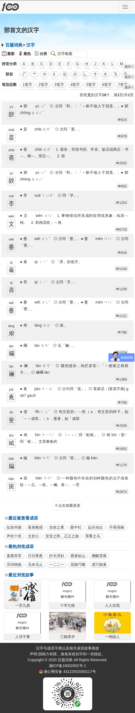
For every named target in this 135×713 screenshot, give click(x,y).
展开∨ (129, 67)
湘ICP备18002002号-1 (67, 666)
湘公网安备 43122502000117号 (70, 671)
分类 (43, 54)
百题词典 (13, 45)
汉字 (30, 45)
